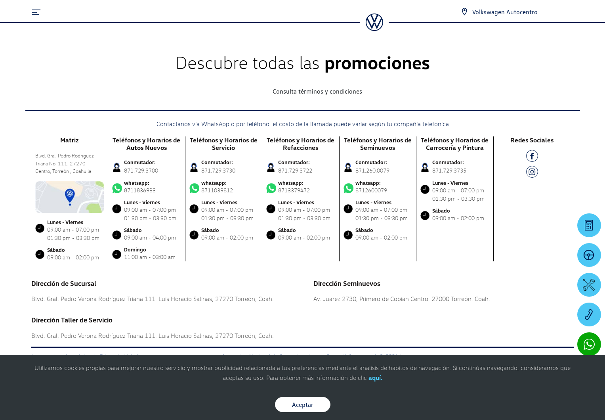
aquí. (375, 378)
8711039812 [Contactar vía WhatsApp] (223, 187)
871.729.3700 (141, 170)
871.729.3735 (449, 170)
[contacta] (69, 196)
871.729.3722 (295, 170)
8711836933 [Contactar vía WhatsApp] (146, 187)
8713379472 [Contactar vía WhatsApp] (300, 187)
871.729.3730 (218, 170)
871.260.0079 (372, 170)
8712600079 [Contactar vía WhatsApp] (378, 187)
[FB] (532, 157)
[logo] (374, 28)
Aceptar (302, 404)
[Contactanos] (464, 12)
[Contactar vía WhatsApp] (589, 344)
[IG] (532, 173)
